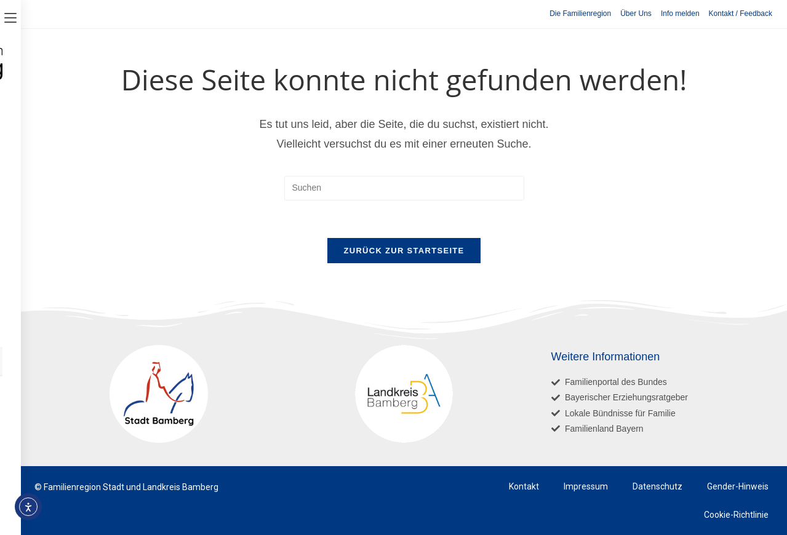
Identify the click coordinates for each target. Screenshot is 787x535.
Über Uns (636, 13)
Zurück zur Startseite (403, 250)
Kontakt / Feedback (740, 13)
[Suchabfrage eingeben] (404, 188)
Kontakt (524, 486)
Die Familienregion (580, 13)
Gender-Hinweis (738, 486)
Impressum (586, 486)
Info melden (680, 13)
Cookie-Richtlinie (736, 515)
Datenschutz (657, 486)
